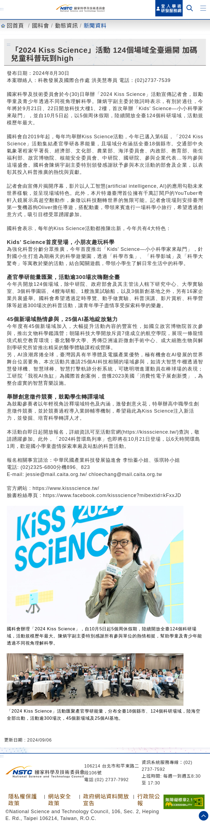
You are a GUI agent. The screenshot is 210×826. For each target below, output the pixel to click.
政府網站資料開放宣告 (106, 799)
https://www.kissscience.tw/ (66, 488)
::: (2, 9)
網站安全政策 (59, 799)
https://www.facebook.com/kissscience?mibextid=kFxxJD (112, 495)
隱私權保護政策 (22, 799)
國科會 (40, 26)
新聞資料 (95, 26)
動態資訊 (66, 26)
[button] (203, 8)
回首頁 (15, 26)
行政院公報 (148, 799)
